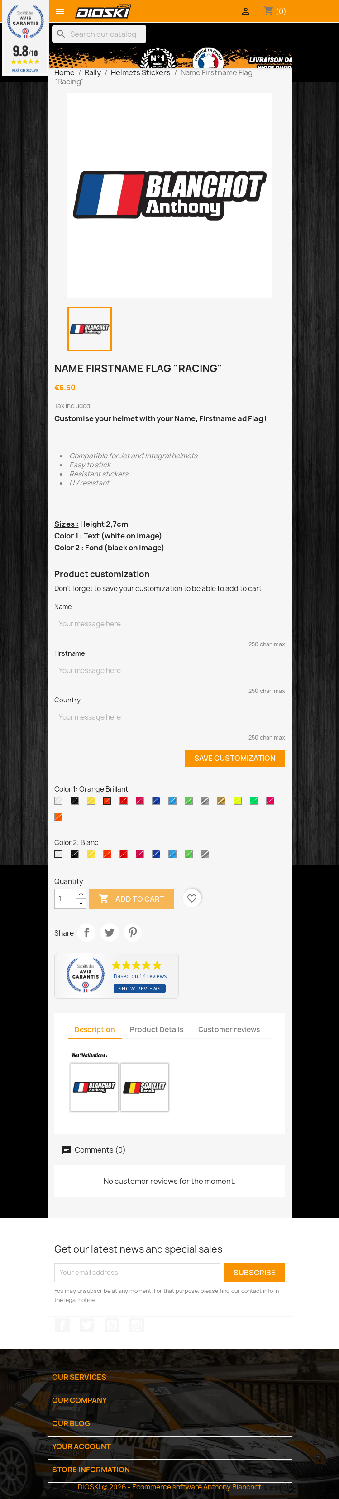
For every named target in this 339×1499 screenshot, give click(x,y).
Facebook (62, 1325)
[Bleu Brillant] (174, 803)
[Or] (223, 803)
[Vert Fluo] (256, 803)
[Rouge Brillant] (125, 803)
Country (67, 700)
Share (86, 932)
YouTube (112, 1325)
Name (63, 606)
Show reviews (140, 988)
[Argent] (207, 803)
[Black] (76, 803)
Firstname (69, 653)
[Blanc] (60, 856)
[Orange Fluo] (60, 819)
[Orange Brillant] (109, 803)
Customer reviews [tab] (229, 1029)
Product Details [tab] (156, 1029)
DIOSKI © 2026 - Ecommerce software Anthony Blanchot (169, 1487)
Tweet (109, 932)
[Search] (99, 34)
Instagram (136, 1325)
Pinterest (133, 932)
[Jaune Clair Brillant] (93, 803)
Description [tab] (95, 1029)
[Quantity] (65, 899)
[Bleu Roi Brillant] (158, 803)
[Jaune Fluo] (239, 803)
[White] (60, 803)
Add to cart (131, 899)
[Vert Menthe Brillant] (190, 803)
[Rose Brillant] (142, 803)
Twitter (87, 1325)
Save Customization (235, 758)
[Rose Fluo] (272, 803)
